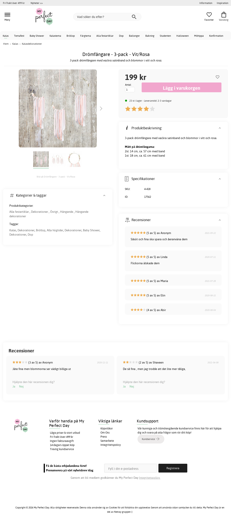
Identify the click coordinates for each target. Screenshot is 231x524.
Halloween (182, 35)
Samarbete (107, 440)
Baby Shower (37, 35)
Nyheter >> (37, 2)
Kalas (6, 35)
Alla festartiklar (105, 35)
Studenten (165, 35)
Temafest (19, 35)
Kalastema (55, 35)
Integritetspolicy (110, 445)
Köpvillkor (106, 428)
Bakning (149, 35)
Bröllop (71, 35)
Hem (6, 43)
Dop (121, 35)
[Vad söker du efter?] (107, 17)
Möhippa (199, 35)
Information (205, 2)
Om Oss (105, 432)
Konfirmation (216, 35)
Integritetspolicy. (149, 478)
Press (103, 436)
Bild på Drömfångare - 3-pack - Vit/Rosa (56, 176)
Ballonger (134, 35)
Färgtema (85, 35)
